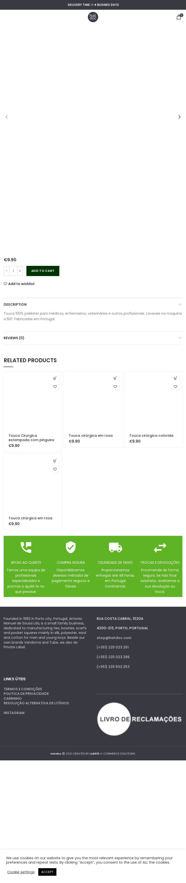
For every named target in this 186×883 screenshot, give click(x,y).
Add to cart (42, 271)
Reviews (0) (14, 338)
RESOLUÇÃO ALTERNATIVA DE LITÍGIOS (36, 703)
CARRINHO (13, 698)
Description (15, 304)
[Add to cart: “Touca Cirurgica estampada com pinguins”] (55, 378)
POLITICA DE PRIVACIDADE (26, 693)
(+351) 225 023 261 (113, 647)
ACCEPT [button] (47, 872)
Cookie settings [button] (21, 872)
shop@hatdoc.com (114, 637)
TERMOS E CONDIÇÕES (23, 689)
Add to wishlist (21, 284)
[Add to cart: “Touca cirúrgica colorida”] (175, 378)
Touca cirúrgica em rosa (91, 435)
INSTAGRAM (14, 712)
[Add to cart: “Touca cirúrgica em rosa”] (115, 378)
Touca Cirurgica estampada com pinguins (31, 437)
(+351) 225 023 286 (113, 657)
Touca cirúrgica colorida (151, 435)
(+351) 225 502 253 (113, 666)
